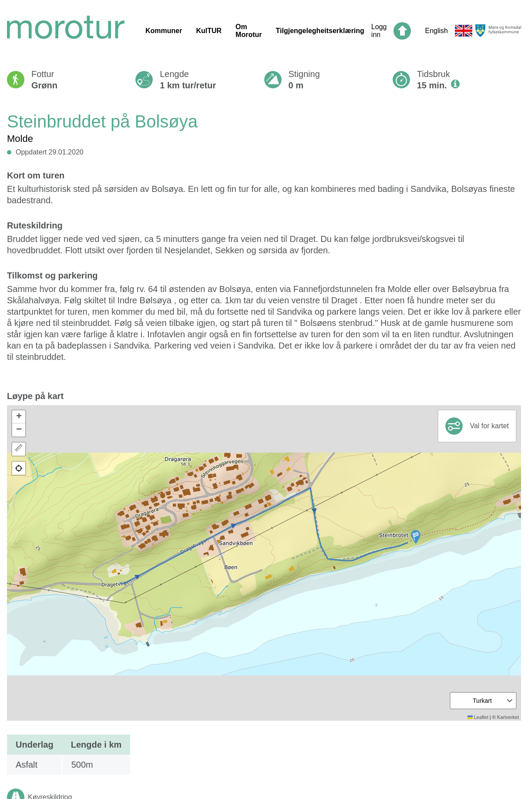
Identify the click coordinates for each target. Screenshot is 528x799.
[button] (415, 537)
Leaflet (477, 717)
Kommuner (163, 30)
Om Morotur (248, 30)
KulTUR (209, 30)
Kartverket (508, 717)
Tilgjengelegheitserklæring (320, 30)
